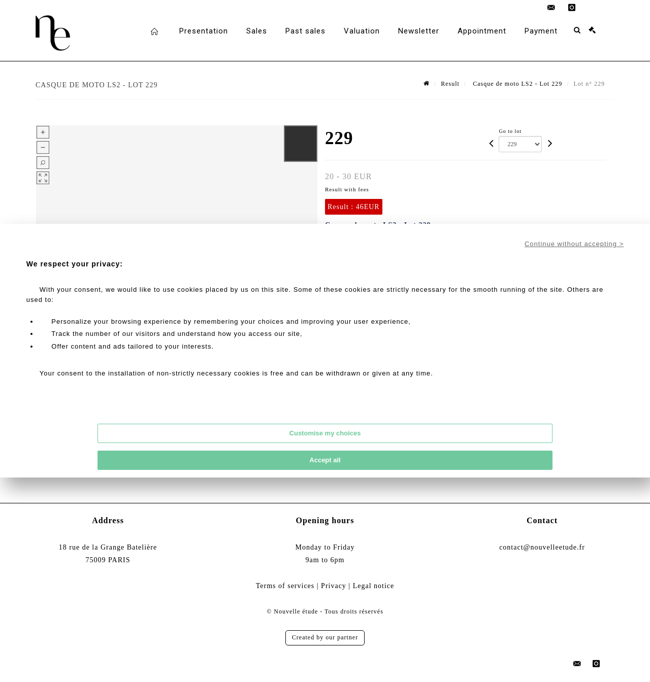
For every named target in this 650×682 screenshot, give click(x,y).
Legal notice (374, 586)
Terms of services (285, 586)
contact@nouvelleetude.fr (542, 547)
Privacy (333, 586)
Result (450, 83)
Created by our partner (325, 637)
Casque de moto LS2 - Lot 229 (516, 83)
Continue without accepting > (574, 244)
